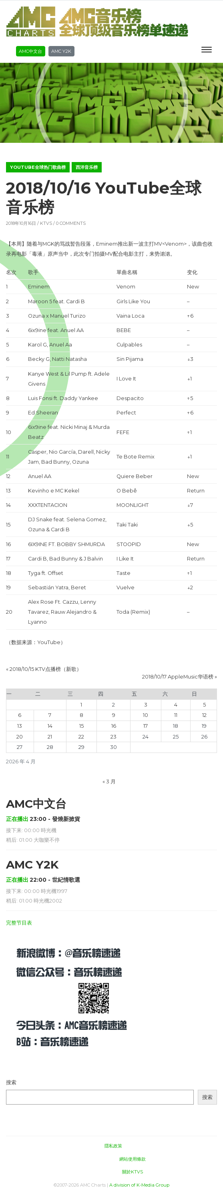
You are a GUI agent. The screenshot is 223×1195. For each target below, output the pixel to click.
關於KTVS (132, 1172)
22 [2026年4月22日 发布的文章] (81, 737)
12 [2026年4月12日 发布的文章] (204, 715)
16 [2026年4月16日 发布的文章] (113, 726)
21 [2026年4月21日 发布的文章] (50, 737)
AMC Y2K (61, 51)
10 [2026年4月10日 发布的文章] (145, 715)
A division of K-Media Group (139, 1185)
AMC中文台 (30, 51)
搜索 (11, 1082)
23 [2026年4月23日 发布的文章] (113, 737)
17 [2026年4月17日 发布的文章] (145, 726)
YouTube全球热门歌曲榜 (38, 167)
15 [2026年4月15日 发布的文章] (81, 726)
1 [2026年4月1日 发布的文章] (81, 705)
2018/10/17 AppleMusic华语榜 (177, 677)
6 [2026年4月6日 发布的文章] (19, 715)
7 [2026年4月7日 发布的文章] (49, 715)
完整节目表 (19, 923)
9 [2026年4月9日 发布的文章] (113, 715)
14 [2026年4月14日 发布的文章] (50, 726)
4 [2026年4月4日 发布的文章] (175, 705)
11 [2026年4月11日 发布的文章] (175, 715)
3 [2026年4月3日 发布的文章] (145, 705)
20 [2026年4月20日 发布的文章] (19, 737)
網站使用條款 (132, 1159)
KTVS (46, 223)
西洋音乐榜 (87, 167)
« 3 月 (109, 782)
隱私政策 (113, 1146)
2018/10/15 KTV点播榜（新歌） (46, 669)
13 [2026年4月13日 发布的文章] (19, 726)
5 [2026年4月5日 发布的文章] (204, 705)
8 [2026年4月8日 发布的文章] (81, 715)
